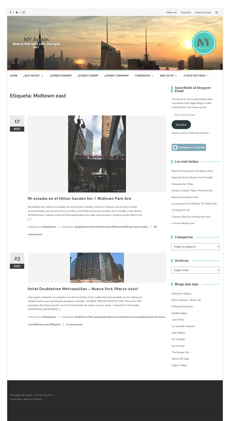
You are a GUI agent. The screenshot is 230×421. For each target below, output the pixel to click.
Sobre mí (171, 12)
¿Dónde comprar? (116, 75)
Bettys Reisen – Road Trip (186, 299)
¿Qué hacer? (31, 75)
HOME (14, 75)
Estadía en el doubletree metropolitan (126, 316)
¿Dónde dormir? (61, 75)
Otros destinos (194, 75)
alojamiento (81, 226)
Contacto (186, 12)
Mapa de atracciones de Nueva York (192, 170)
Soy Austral (178, 345)
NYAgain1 (55, 324)
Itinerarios (142, 75)
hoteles (107, 226)
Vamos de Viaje (180, 358)
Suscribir (181, 124)
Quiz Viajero (178, 332)
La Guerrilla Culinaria (183, 326)
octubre (143, 226)
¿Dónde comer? (88, 75)
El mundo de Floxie (182, 306)
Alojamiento (49, 226)
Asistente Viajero (181, 293)
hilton (92, 226)
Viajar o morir (179, 365)
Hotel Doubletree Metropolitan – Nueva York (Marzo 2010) (83, 289)
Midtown (117, 226)
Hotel (99, 226)
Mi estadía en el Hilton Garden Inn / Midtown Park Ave (79, 198)
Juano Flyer (178, 319)
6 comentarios (74, 324)
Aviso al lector (203, 12)
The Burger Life (180, 352)
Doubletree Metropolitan (89, 316)
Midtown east (131, 226)
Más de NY (167, 75)
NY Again (36, 39)
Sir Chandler (178, 339)
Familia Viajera (179, 313)
